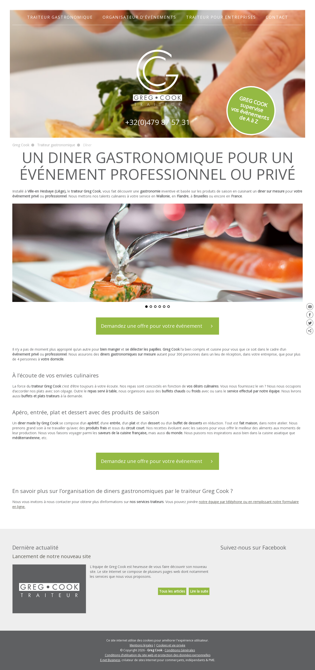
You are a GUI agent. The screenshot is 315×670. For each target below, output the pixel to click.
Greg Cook (20, 145)
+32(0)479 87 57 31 (157, 122)
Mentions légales (141, 645)
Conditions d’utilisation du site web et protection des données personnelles (157, 655)
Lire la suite (199, 591)
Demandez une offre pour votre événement (160, 326)
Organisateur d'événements (139, 17)
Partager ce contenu (309, 331)
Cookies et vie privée (170, 645)
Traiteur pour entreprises (221, 17)
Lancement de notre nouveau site (51, 556)
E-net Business (110, 660)
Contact (277, 17)
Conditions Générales (180, 650)
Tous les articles (172, 591)
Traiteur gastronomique (60, 17)
